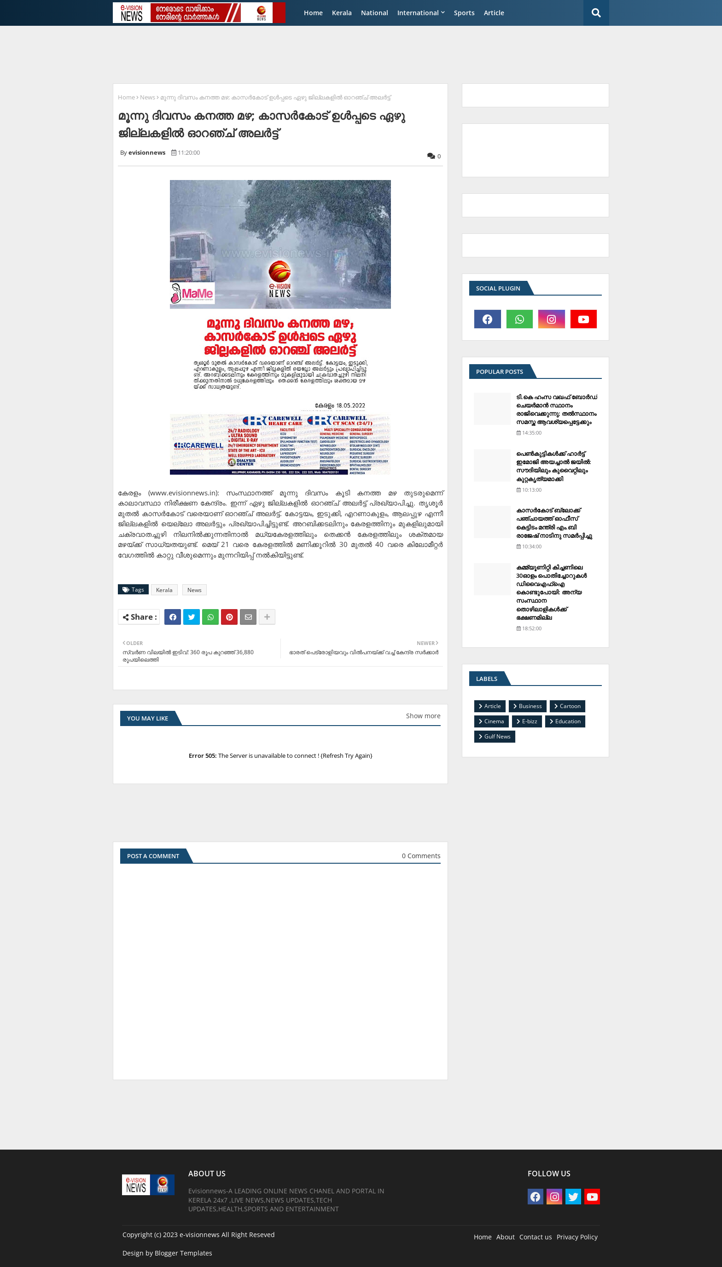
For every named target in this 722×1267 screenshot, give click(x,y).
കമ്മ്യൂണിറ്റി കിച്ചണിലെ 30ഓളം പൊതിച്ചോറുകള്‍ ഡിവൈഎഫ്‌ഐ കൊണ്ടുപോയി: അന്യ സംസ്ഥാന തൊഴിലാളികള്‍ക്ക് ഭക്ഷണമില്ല (551, 592)
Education (568, 721)
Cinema (494, 721)
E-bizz (529, 721)
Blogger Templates (183, 1253)
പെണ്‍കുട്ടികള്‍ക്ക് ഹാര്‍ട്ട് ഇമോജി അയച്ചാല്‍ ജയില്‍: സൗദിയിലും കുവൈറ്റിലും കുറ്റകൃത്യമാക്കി (553, 466)
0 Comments (421, 855)
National (374, 12)
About (505, 1236)
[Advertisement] (331, 53)
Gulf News (497, 736)
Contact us (535, 1236)
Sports (464, 12)
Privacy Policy (577, 1236)
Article (494, 12)
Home (313, 12)
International (418, 12)
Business (530, 706)
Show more (423, 715)
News (147, 97)
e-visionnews (200, 1234)
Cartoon (570, 706)
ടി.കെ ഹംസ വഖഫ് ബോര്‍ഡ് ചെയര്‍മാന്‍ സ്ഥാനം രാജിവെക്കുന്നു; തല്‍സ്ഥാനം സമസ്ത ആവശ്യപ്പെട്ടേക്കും (556, 409)
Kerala (342, 12)
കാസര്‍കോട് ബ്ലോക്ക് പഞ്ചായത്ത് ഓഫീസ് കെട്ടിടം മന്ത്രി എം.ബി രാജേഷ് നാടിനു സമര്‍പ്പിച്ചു (554, 523)
